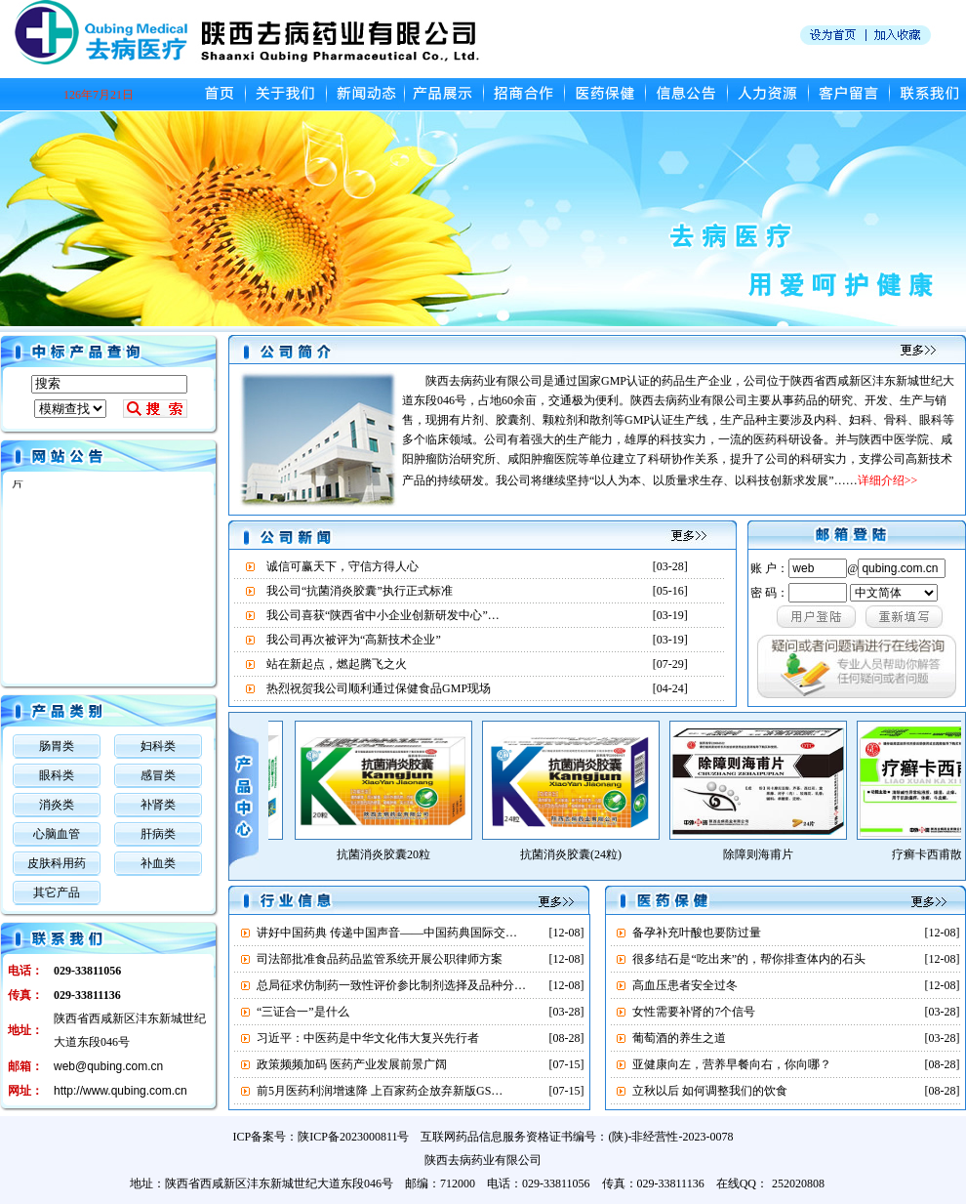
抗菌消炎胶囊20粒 (395, 854)
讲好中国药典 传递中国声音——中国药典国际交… (387, 932)
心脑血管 (56, 834)
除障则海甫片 (770, 854)
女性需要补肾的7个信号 (693, 1011)
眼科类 (56, 775)
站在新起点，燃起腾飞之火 (336, 664)
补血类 (158, 863)
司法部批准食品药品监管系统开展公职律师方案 (380, 959)
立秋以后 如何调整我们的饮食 (709, 1091)
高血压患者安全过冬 (685, 985)
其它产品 (56, 892)
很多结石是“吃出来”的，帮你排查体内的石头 (748, 959)
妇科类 (158, 746)
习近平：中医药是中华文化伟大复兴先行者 (368, 1038)
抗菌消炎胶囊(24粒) (582, 854)
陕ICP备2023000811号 (353, 1136)
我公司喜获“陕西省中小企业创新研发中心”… (383, 615)
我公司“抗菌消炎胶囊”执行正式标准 (359, 591)
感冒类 (158, 775)
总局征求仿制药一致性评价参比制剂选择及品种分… (391, 985)
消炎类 (56, 804)
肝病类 (158, 834)
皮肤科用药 (56, 863)
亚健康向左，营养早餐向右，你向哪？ (731, 1064)
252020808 (798, 1183)
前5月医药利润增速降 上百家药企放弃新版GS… (380, 1091)
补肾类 (158, 804)
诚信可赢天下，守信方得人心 (342, 566)
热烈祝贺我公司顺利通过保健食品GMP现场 (378, 688)
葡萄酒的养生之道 (679, 1038)
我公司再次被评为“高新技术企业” (353, 639)
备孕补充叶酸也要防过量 (696, 932)
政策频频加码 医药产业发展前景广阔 (352, 1064)
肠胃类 (56, 746)
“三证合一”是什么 (303, 1011)
